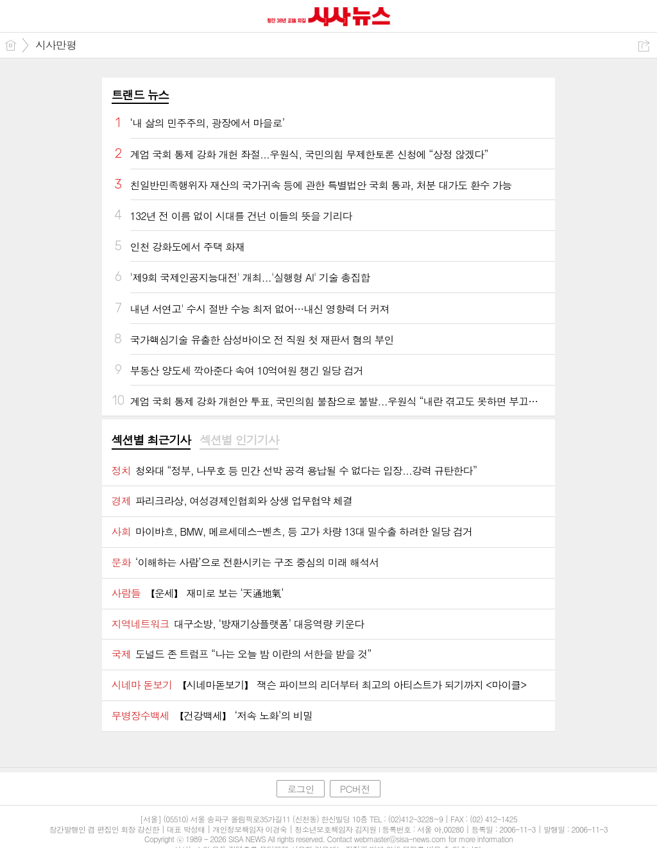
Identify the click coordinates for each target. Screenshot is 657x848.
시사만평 (55, 45)
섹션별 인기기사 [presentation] (239, 440)
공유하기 (643, 45)
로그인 (300, 788)
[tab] (151, 440)
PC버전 (355, 788)
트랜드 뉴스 (140, 95)
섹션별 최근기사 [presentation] (151, 440)
